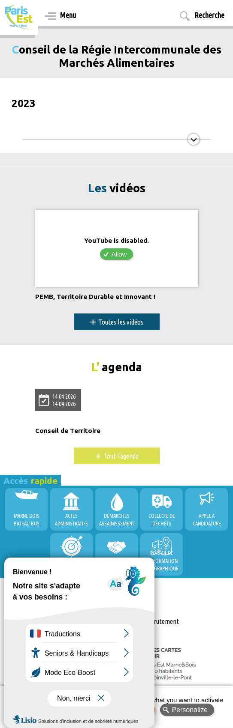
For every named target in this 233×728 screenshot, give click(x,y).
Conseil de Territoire (67, 430)
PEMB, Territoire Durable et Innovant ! (95, 296)
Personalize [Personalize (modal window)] (190, 709)
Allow (119, 254)
